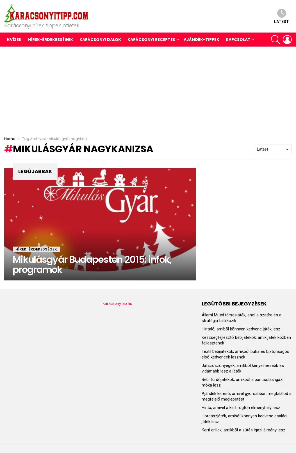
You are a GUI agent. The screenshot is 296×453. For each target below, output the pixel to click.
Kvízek (14, 39)
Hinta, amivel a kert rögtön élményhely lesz (241, 407)
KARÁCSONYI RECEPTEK (151, 39)
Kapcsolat (238, 39)
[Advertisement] (148, 88)
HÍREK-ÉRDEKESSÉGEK (50, 39)
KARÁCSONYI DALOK (100, 39)
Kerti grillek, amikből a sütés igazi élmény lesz (243, 430)
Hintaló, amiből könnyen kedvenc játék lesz (241, 329)
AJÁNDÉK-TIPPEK (201, 39)
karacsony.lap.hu (117, 303)
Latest (281, 16)
